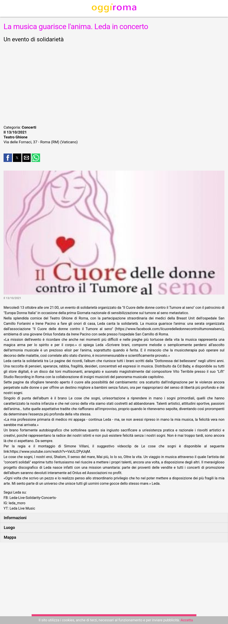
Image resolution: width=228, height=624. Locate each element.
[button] (8, 158)
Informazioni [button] (15, 517)
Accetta (187, 620)
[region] (114, 83)
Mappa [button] (10, 537)
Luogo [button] (9, 527)
